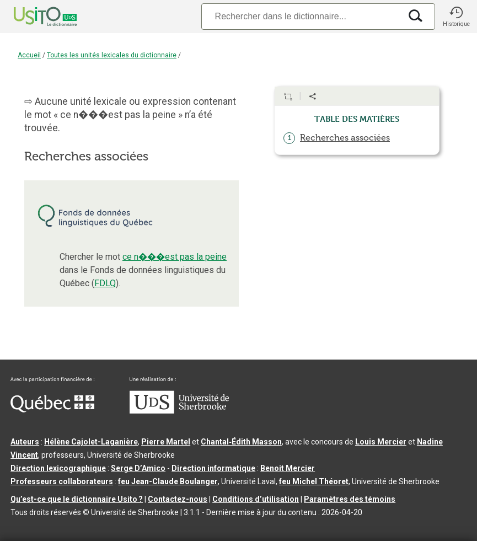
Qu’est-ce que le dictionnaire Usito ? (76, 499)
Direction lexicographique (58, 468)
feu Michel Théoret (314, 481)
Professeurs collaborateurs (61, 481)
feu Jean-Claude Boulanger (168, 481)
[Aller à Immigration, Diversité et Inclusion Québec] (52, 409)
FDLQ (105, 283)
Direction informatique (213, 468)
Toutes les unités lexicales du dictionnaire (111, 55)
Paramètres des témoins (349, 499)
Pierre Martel (165, 441)
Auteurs (24, 441)
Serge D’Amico (138, 468)
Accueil (29, 55)
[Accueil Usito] (33, 16)
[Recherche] (301, 16)
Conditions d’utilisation (255, 499)
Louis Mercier (380, 441)
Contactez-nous (177, 499)
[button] (456, 16)
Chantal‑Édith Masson (241, 441)
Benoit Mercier (287, 468)
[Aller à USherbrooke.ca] (179, 410)
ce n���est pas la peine (174, 256)
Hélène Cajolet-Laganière (91, 441)
